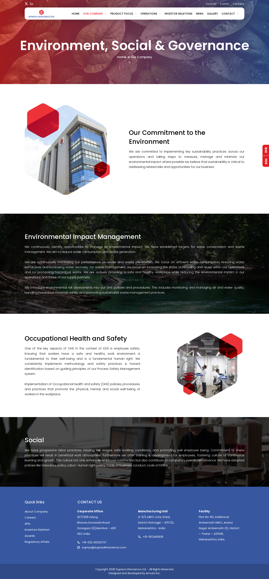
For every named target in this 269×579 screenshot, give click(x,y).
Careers (238, 4)
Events (224, 4)
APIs (27, 524)
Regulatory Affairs (37, 542)
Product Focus (121, 14)
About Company (36, 511)
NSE (266, 161)
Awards (211, 4)
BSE (265, 150)
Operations (148, 14)
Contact (228, 14)
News (199, 14)
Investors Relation (37, 530)
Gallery (212, 14)
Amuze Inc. (153, 573)
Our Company (93, 14)
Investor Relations (178, 14)
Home (75, 14)
